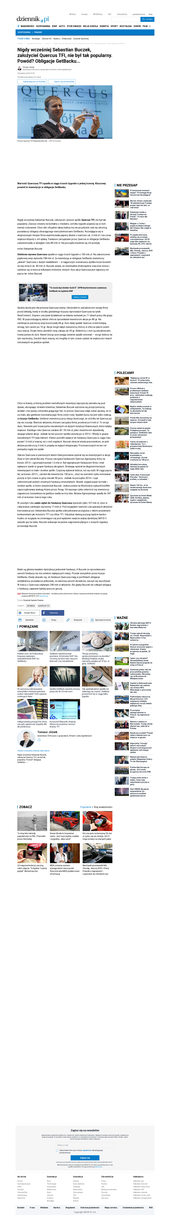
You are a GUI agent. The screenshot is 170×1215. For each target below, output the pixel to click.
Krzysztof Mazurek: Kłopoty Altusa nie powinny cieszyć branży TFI (63, 724)
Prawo (103, 1181)
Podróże (50, 1198)
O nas (32, 1208)
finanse (47, 43)
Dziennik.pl (52, 1177)
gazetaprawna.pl (139, 14)
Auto (49, 1181)
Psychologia (105, 1195)
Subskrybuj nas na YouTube (32, 82)
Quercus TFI (44, 606)
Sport (49, 1192)
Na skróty (21, 1177)
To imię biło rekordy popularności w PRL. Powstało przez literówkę (31, 836)
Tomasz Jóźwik (47, 68)
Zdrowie (50, 1195)
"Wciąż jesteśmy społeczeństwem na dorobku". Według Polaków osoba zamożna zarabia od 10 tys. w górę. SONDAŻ (96, 658)
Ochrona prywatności (89, 1208)
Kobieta (76, 1181)
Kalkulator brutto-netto (141, 1195)
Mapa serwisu (111, 1208)
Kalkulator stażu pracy (141, 1187)
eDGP (19, 1187)
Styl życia (104, 1198)
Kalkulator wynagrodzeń (142, 1198)
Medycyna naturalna (109, 1189)
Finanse (38, 32)
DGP (109, 14)
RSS (151, 1208)
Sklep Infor (21, 1198)
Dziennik (20, 43)
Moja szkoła (77, 1189)
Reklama (44, 1208)
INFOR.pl (72, 14)
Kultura (76, 1201)
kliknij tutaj (98, 1167)
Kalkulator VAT (138, 1189)
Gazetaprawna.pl (23, 1184)
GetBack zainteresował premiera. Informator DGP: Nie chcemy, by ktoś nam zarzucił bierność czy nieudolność (64, 657)
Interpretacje (22, 1195)
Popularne (85, 807)
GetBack (31, 606)
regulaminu (86, 1150)
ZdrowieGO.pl (122, 14)
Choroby (104, 1192)
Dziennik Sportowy (81, 39)
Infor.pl (20, 1181)
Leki (102, 1187)
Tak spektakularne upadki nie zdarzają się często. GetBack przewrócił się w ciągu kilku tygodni (95, 693)
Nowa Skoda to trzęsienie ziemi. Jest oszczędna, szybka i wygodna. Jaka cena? (64, 836)
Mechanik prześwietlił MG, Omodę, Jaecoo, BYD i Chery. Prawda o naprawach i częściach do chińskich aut (96, 869)
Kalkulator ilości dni (140, 1184)
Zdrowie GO (46, 39)
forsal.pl (84, 14)
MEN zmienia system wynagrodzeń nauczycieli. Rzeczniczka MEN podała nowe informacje (64, 869)
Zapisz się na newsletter (61, 82)
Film (74, 1195)
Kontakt (20, 1208)
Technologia (51, 1184)
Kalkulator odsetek (140, 1192)
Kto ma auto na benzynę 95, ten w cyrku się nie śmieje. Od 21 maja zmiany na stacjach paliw (97, 836)
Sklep (151, 14)
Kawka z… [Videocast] (62, 39)
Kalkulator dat (138, 1181)
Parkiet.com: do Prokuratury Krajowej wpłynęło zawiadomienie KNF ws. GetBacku (30, 657)
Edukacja (76, 1187)
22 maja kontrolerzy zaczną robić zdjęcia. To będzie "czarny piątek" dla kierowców (32, 868)
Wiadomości (51, 1189)
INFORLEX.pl (97, 14)
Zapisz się (85, 1158)
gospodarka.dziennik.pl (34, 43)
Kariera (56, 1208)
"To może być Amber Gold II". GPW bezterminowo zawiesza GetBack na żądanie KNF (77, 289)
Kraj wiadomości (103, 807)
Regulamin (70, 1208)
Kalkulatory (138, 1177)
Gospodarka (24, 32)
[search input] (125, 19)
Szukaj (147, 19)
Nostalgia (36, 39)
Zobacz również (80, 297)
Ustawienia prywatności (133, 1208)
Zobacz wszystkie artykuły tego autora (33, 751)
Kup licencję (43, 596)
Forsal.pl (20, 1189)
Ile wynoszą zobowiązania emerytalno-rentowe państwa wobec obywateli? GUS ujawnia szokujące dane (31, 693)
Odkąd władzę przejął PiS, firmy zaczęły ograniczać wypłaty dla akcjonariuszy (32, 724)
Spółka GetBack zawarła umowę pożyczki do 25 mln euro (65, 690)
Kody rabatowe (78, 1184)
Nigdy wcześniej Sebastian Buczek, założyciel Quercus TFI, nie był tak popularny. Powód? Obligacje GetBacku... (32, 758)
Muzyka (76, 1198)
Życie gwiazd (78, 1192)
